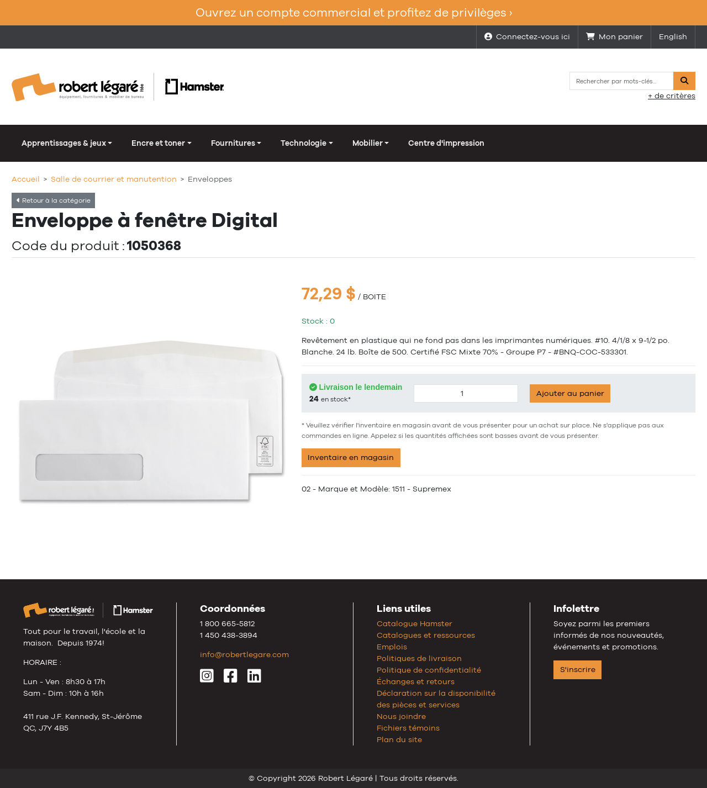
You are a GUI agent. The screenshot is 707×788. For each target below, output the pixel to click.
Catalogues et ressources (426, 635)
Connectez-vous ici (527, 36)
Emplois (392, 646)
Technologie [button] (303, 143)
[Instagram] (207, 678)
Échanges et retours (416, 681)
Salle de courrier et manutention (114, 178)
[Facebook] (231, 678)
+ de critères (671, 95)
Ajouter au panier (570, 393)
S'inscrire (577, 669)
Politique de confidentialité (429, 669)
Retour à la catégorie (54, 200)
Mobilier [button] (367, 143)
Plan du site (399, 739)
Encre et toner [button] (158, 143)
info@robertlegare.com (244, 654)
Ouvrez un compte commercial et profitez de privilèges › (354, 12)
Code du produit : (68, 245)
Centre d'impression (446, 143)
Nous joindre (401, 716)
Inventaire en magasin (351, 457)
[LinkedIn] (254, 678)
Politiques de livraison (419, 658)
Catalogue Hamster (414, 623)
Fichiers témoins (408, 727)
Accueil (26, 178)
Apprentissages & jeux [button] (64, 143)
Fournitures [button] (233, 143)
